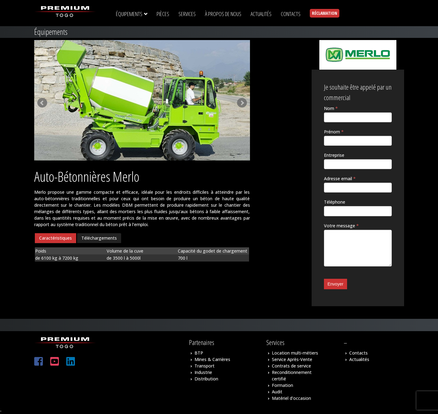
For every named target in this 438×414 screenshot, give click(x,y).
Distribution (206, 379)
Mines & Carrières (212, 359)
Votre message (341, 226)
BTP (198, 353)
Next (242, 103)
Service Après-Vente (292, 359)
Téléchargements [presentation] (99, 238)
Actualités (359, 359)
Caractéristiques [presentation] (55, 238)
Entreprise (334, 155)
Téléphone (334, 202)
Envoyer (335, 284)
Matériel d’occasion (291, 398)
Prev (42, 103)
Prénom (334, 132)
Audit (277, 392)
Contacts (358, 353)
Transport (204, 366)
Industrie (203, 372)
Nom (331, 108)
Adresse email (340, 178)
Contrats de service (291, 366)
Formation (282, 385)
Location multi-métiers (295, 353)
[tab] (55, 238)
